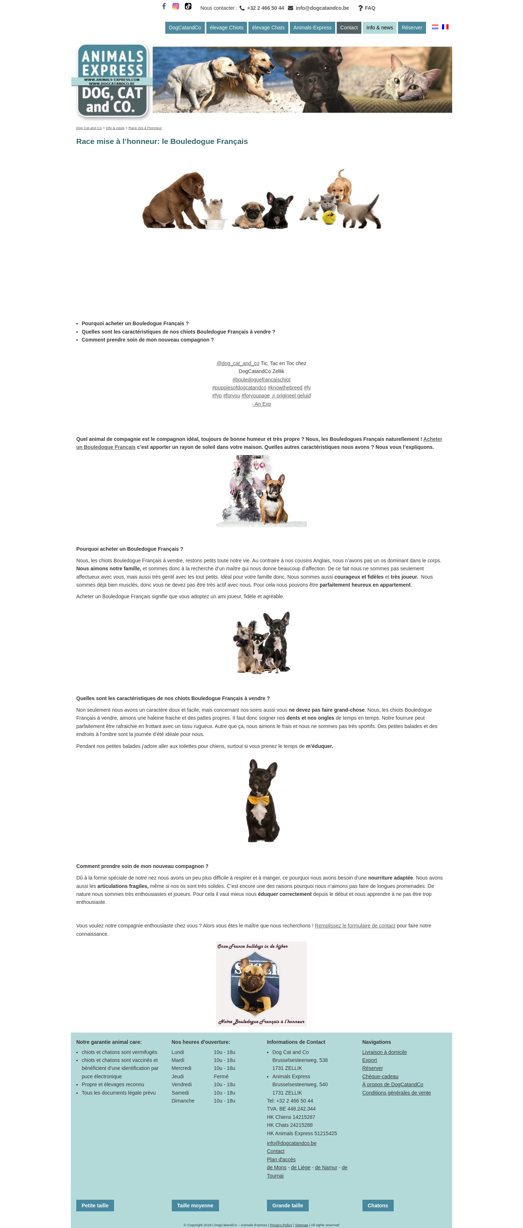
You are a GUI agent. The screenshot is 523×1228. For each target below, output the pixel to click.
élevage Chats (268, 27)
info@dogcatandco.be (322, 8)
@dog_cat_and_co (237, 363)
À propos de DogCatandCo (392, 1084)
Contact (349, 27)
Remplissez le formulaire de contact (355, 926)
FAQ (370, 8)
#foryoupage (256, 395)
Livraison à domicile (384, 1052)
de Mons (277, 1167)
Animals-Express (312, 27)
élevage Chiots (227, 27)
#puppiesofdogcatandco (239, 387)
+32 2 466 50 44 (265, 8)
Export (369, 1060)
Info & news (379, 27)
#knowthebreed (285, 387)
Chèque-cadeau (380, 1076)
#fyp (217, 395)
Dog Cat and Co (89, 128)
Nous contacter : (219, 8)
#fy (307, 387)
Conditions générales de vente (396, 1093)
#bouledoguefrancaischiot (261, 380)
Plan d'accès (281, 1159)
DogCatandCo (185, 27)
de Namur (326, 1167)
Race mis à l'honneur (145, 128)
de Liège (301, 1167)
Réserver (412, 27)
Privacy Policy (281, 1225)
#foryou (231, 395)
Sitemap (301, 1225)
